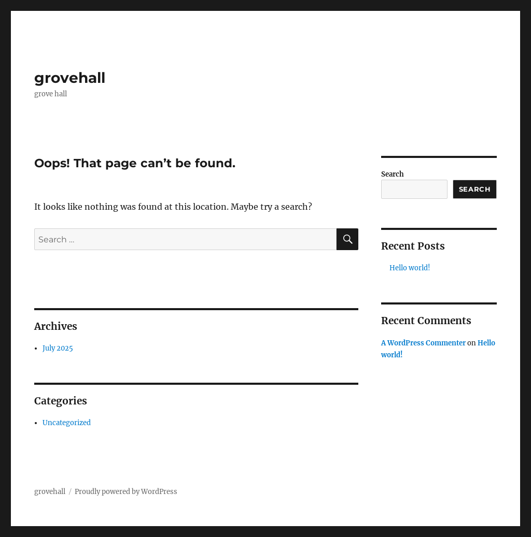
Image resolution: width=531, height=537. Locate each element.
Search (392, 174)
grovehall (69, 77)
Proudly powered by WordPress (126, 491)
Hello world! (409, 268)
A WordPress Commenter (423, 343)
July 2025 (58, 348)
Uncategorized (67, 422)
